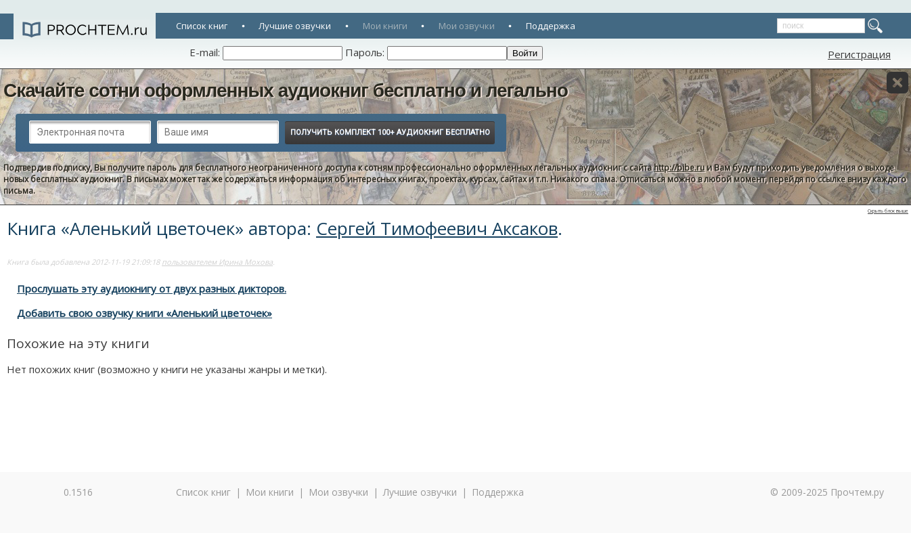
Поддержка (550, 26)
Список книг (201, 26)
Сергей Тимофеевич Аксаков (437, 228)
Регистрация (859, 54)
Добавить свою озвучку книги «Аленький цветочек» (144, 313)
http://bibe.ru (679, 167)
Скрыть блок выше (888, 211)
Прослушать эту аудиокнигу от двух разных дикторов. (151, 288)
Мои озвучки (467, 26)
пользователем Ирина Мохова (217, 262)
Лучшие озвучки (295, 26)
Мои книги (385, 26)
